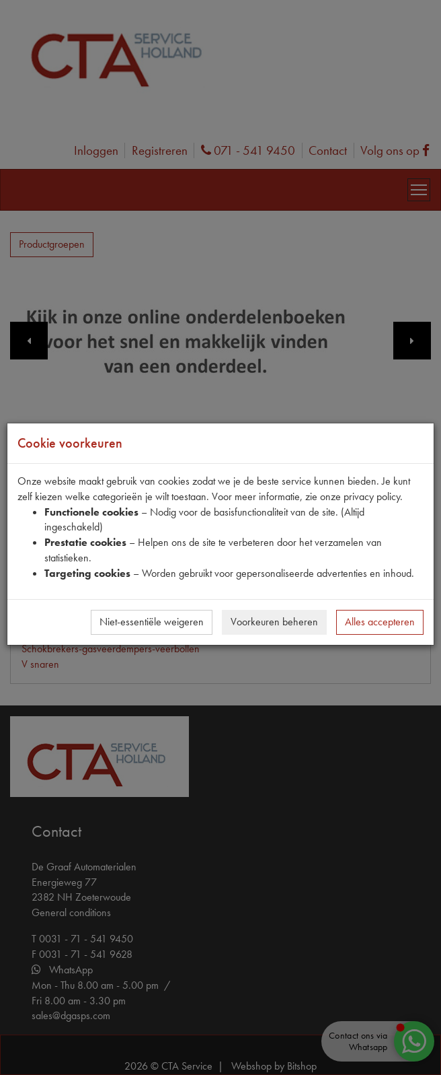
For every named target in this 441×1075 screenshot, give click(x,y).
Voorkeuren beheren (274, 622)
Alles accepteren (380, 622)
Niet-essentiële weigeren (151, 622)
